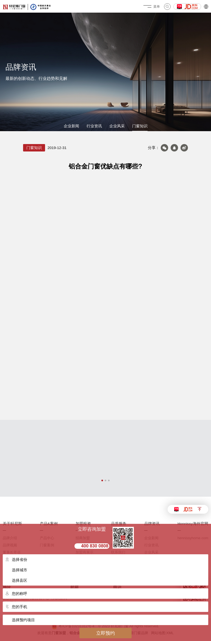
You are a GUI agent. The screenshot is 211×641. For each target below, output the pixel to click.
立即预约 (105, 633)
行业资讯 (94, 126)
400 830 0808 (94, 545)
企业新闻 (71, 126)
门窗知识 (140, 126)
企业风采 (117, 126)
